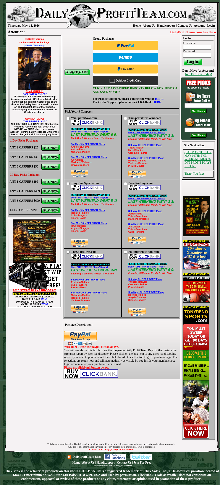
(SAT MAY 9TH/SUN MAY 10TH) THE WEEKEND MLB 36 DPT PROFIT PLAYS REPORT (198, 159)
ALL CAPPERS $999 (23, 210)
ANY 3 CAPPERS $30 (24, 157)
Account (199, 25)
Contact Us (185, 25)
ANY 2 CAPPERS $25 (24, 147)
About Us (149, 25)
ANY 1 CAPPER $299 (24, 181)
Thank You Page (194, 173)
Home (137, 25)
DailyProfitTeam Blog (87, 456)
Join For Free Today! (198, 74)
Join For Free (142, 462)
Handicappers (166, 25)
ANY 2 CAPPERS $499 (25, 191)
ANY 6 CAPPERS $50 (24, 166)
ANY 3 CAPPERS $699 (25, 200)
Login (211, 25)
